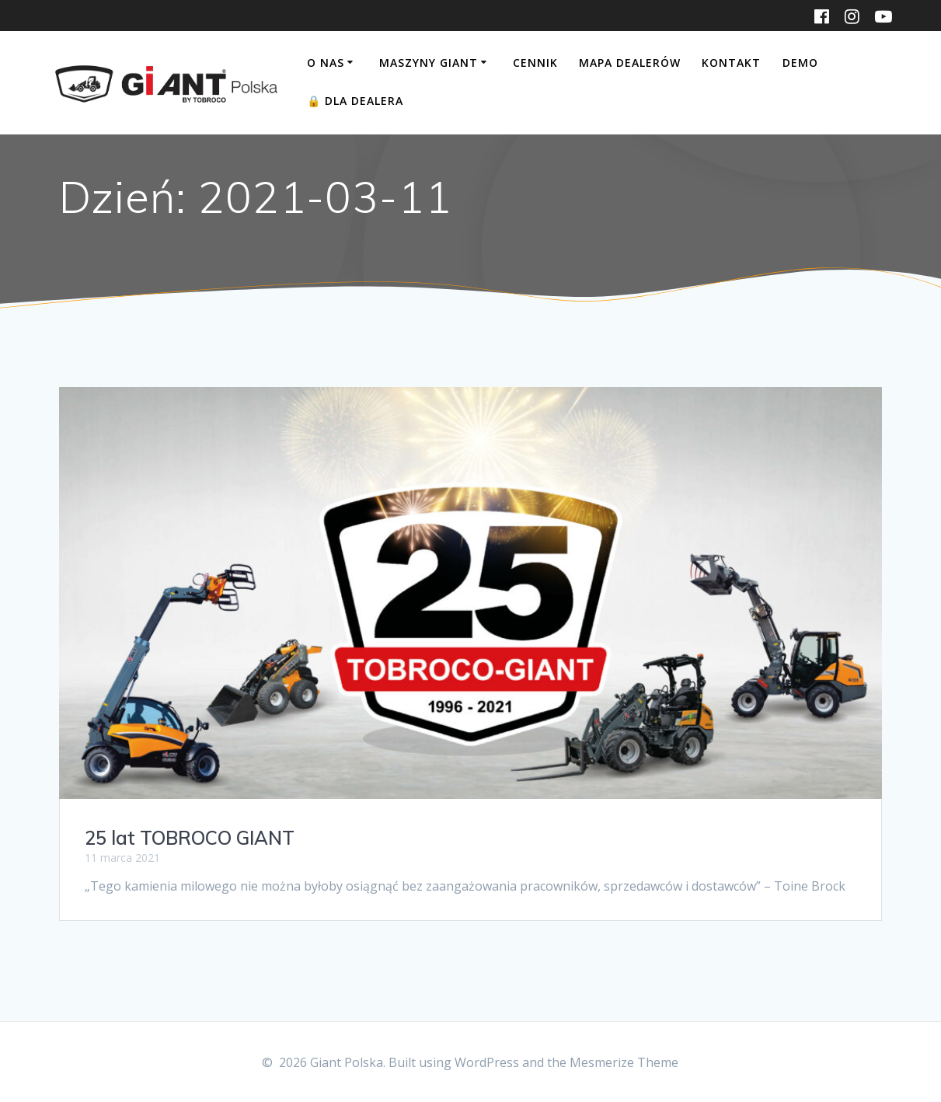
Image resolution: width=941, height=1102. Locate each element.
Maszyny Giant (428, 62)
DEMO (800, 62)
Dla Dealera (355, 100)
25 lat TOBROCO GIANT (189, 837)
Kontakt (731, 62)
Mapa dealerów (630, 62)
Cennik (535, 62)
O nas (325, 62)
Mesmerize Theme (624, 1062)
